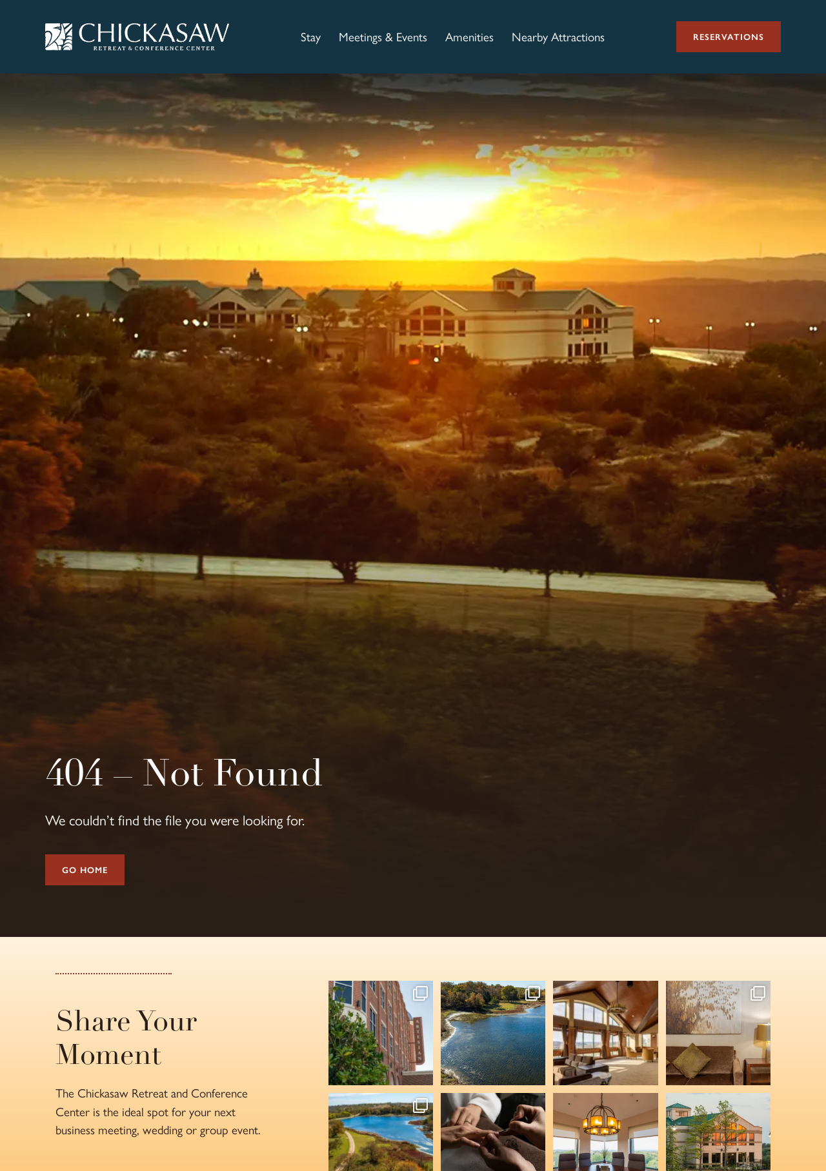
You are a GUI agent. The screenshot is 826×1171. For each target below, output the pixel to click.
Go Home (85, 869)
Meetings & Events (383, 36)
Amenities (469, 36)
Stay (311, 36)
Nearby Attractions (558, 36)
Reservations (728, 36)
